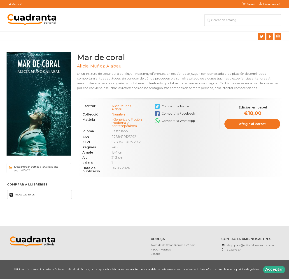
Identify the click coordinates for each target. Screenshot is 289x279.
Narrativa (119, 114)
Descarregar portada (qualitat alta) (37, 168)
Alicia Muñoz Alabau (99, 66)
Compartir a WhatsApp (175, 121)
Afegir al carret (252, 124)
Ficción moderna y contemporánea (127, 123)
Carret (248, 4)
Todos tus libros (24, 194)
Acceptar (274, 269)
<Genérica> (120, 120)
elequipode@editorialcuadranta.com (250, 245)
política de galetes (247, 269)
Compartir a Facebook (175, 114)
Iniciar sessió (269, 4)
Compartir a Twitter (172, 106)
